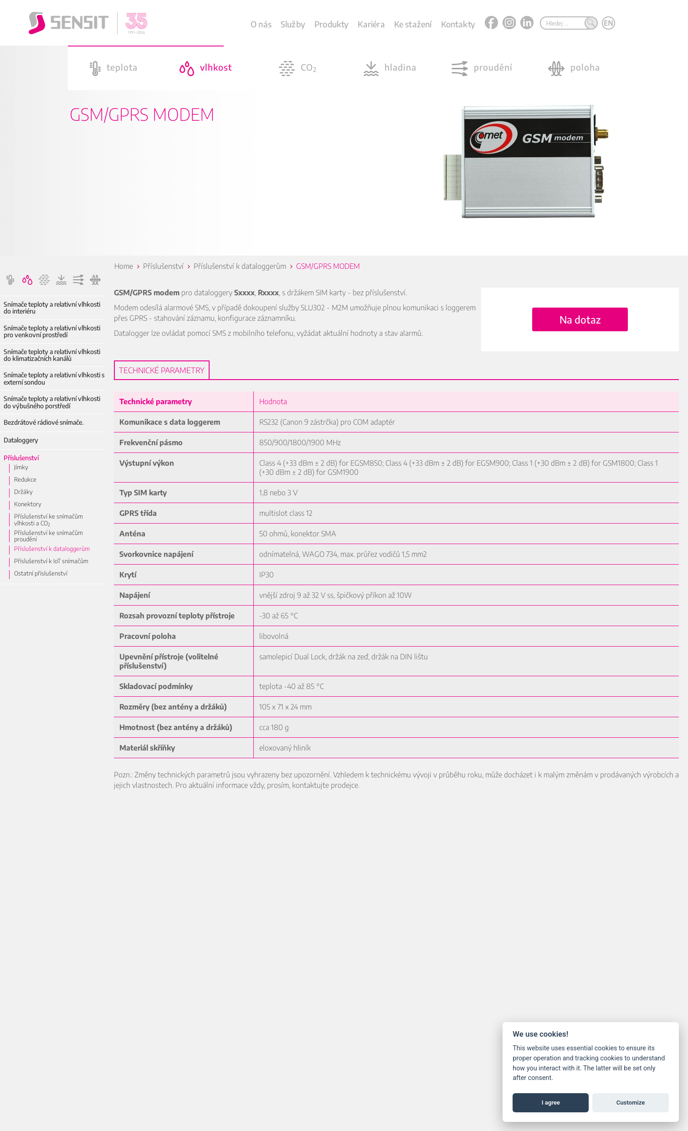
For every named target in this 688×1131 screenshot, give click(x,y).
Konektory (27, 504)
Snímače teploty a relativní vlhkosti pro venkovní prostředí (52, 331)
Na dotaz (580, 319)
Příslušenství (21, 457)
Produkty (331, 24)
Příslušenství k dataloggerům (52, 548)
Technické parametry (162, 370)
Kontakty (458, 24)
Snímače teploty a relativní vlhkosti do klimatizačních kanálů (52, 355)
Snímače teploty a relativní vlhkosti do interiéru (52, 308)
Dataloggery (21, 440)
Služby (293, 24)
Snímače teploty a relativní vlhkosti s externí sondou (54, 378)
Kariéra (371, 24)
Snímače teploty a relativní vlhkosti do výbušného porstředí (52, 402)
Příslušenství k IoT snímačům (51, 561)
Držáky (23, 491)
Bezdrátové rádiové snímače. (43, 422)
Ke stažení (413, 24)
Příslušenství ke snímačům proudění (48, 536)
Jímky (21, 467)
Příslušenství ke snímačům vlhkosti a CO (48, 519)
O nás (261, 24)
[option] (344, 128)
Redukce (25, 479)
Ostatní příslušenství (40, 573)
